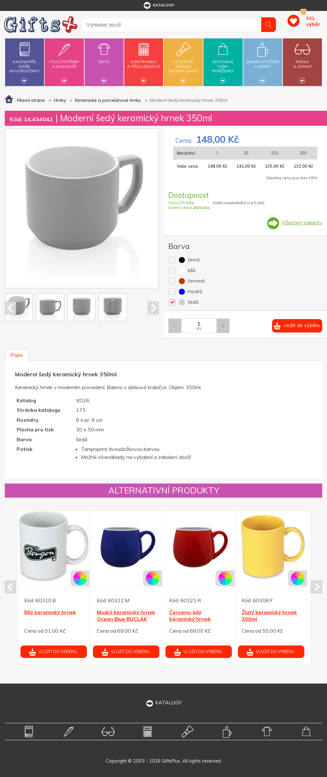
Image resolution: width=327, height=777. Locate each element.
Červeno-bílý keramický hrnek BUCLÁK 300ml (190, 619)
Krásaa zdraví (302, 60)
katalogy (158, 5)
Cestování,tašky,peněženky (223, 61)
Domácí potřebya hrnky (263, 60)
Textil (104, 58)
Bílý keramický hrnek (50, 612)
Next (153, 307)
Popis (16, 355)
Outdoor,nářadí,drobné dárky (183, 61)
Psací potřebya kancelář (64, 60)
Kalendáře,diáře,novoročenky (24, 61)
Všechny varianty (302, 222)
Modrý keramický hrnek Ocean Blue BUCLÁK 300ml (126, 619)
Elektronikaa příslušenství (143, 60)
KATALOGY (163, 702)
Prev (10, 307)
